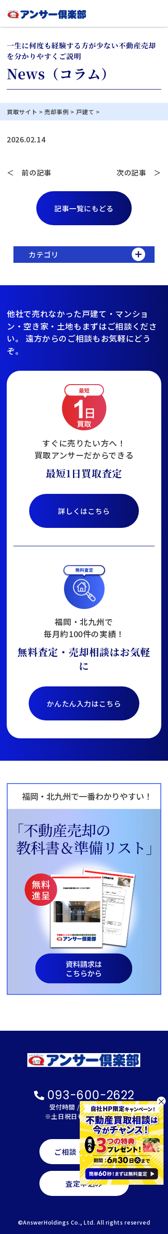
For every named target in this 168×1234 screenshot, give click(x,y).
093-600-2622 (84, 1095)
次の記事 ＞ (138, 172)
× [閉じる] (161, 1101)
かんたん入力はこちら (84, 703)
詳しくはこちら (84, 511)
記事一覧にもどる (84, 208)
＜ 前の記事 (29, 172)
